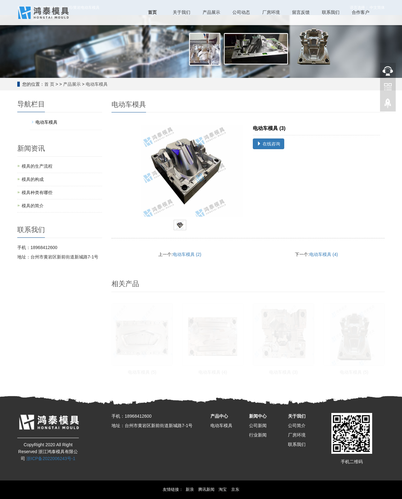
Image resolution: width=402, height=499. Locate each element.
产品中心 (219, 416)
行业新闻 (258, 434)
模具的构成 (33, 179)
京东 (235, 489)
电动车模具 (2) (187, 254)
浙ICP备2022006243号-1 (50, 458)
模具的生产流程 (37, 166)
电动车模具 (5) (142, 372)
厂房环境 (297, 434)
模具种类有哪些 (37, 192)
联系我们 (297, 444)
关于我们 (297, 416)
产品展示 (72, 84)
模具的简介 (33, 205)
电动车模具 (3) (283, 372)
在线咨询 (268, 143)
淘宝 (223, 489)
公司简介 (297, 425)
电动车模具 (97, 84)
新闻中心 (258, 416)
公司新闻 (258, 425)
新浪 (190, 489)
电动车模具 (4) (323, 254)
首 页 (49, 84)
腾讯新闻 (206, 489)
